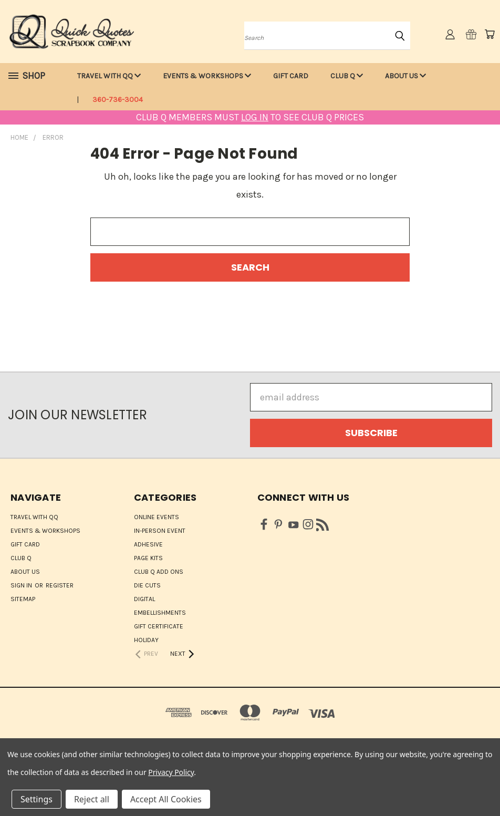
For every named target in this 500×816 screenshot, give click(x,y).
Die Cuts (147, 585)
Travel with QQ (109, 75)
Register (60, 585)
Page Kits (148, 558)
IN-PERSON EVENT (159, 530)
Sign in (22, 585)
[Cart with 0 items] (489, 34)
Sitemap (23, 599)
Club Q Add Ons (158, 571)
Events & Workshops (207, 75)
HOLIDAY (146, 640)
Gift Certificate (158, 626)
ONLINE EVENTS (156, 517)
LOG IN (254, 117)
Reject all (91, 799)
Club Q (346, 75)
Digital (144, 599)
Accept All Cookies (166, 799)
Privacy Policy (171, 772)
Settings (36, 799)
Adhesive (148, 544)
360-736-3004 (117, 99)
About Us (405, 75)
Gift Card (290, 75)
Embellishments (160, 612)
